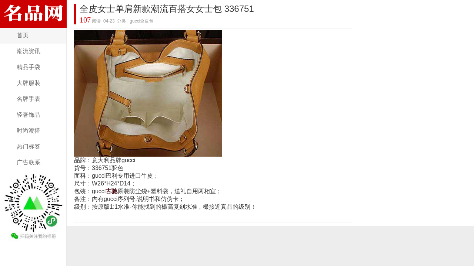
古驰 (111, 191)
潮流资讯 (28, 51)
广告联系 (28, 162)
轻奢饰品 (28, 115)
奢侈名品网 (33, 23)
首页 (23, 35)
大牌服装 (28, 83)
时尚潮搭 (28, 130)
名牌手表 (28, 99)
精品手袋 (28, 67)
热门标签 (28, 146)
